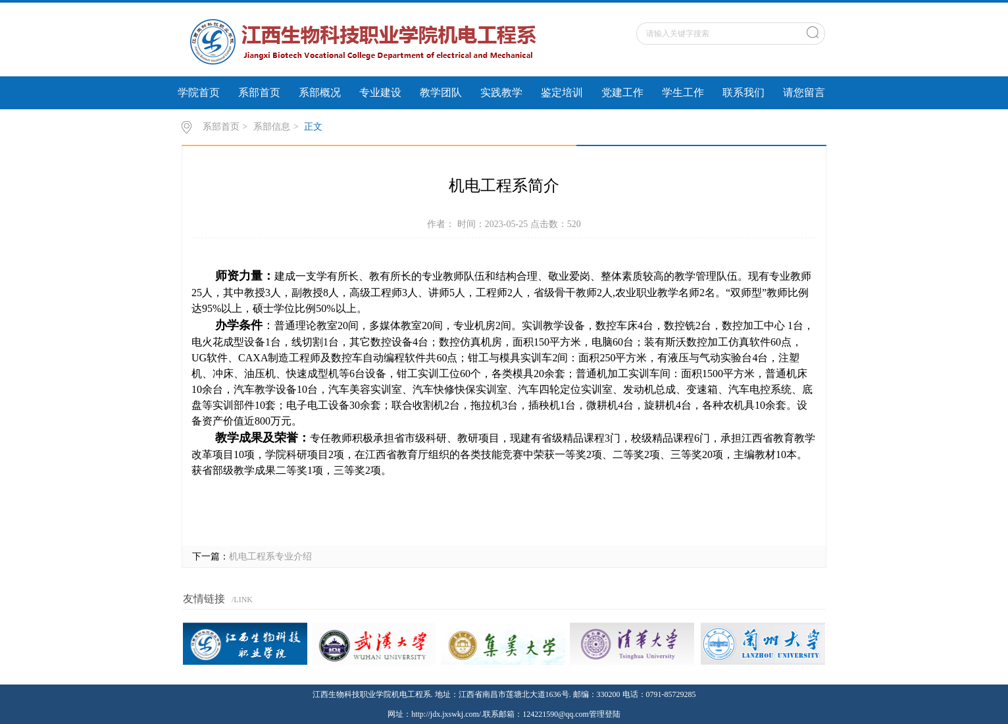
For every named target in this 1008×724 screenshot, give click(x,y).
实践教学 (501, 92)
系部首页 (259, 92)
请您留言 (804, 92)
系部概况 (320, 92)
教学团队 (441, 92)
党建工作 (622, 92)
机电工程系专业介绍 (270, 556)
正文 (313, 127)
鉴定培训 (562, 92)
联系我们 (743, 92)
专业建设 (380, 92)
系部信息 (271, 127)
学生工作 (683, 92)
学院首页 (199, 92)
